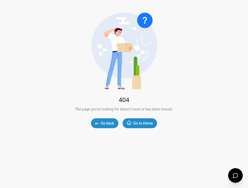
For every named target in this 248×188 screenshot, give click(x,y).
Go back (104, 123)
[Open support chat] (235, 175)
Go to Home (140, 122)
